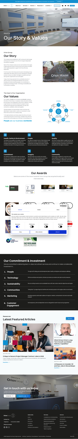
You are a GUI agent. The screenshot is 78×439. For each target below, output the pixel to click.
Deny (20, 231)
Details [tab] (39, 209)
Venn (73, 436)
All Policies (24, 436)
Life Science (62, 419)
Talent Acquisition (48, 429)
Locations (47, 5)
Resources (40, 5)
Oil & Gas (62, 423)
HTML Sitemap (48, 436)
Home (29, 417)
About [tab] (58, 209)
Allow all (57, 231)
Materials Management (49, 421)
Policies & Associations (33, 427)
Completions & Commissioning (50, 417)
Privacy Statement (35, 436)
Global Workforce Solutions (50, 419)
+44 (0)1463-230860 (15, 422)
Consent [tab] (20, 209)
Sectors (32, 5)
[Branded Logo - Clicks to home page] (8, 5)
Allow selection (39, 231)
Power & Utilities (63, 425)
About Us (18, 5)
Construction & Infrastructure (66, 417)
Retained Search (47, 427)
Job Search (30, 425)
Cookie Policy (28, 436)
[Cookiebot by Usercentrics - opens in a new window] (60, 206)
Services (25, 5)
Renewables (62, 427)
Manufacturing (63, 421)
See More (70, 318)
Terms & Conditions (41, 436)
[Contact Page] (68, 5)
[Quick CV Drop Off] (65, 5)
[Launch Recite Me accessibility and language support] (74, 5)
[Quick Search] (58, 5)
